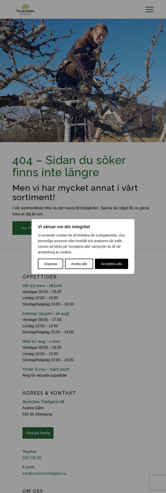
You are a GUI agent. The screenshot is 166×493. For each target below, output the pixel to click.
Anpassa (50, 264)
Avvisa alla (79, 264)
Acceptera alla (111, 264)
